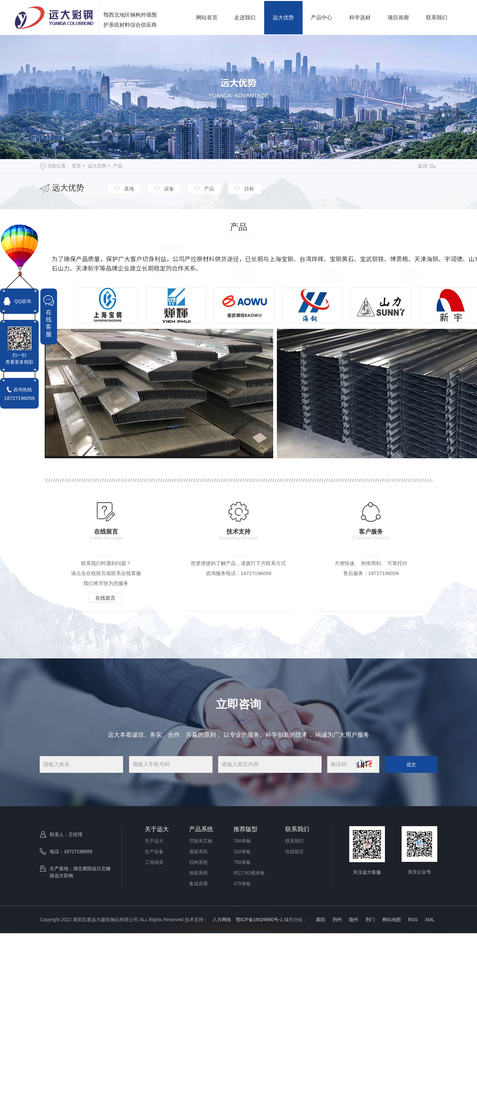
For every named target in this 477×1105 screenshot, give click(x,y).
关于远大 (157, 829)
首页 (76, 165)
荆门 (370, 919)
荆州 (337, 919)
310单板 (242, 851)
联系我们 (436, 17)
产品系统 (201, 829)
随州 (353, 919)
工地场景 (154, 862)
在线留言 (105, 598)
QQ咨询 (22, 301)
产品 (117, 165)
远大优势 (283, 17)
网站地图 (391, 919)
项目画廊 (398, 17)
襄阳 (320, 919)
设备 (168, 188)
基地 (128, 188)
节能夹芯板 (200, 841)
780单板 (242, 841)
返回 (427, 166)
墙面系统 (198, 873)
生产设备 (154, 851)
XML (430, 919)
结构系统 (198, 862)
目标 (248, 188)
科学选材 (360, 17)
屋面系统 (198, 851)
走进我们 (245, 17)
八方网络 (221, 919)
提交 (411, 764)
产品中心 (321, 17)
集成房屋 (198, 883)
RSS (413, 919)
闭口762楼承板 (249, 873)
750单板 (242, 862)
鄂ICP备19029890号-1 (259, 919)
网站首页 (206, 17)
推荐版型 (245, 829)
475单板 (242, 883)
